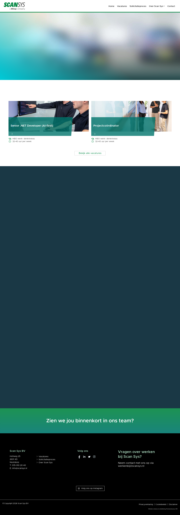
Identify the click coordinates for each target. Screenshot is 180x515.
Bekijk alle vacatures (90, 153)
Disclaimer (173, 504)
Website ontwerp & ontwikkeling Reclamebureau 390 (163, 509)
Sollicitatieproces (47, 460)
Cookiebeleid (161, 504)
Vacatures (43, 457)
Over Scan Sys (45, 463)
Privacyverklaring (146, 504)
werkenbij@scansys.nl (131, 466)
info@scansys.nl (19, 468)
